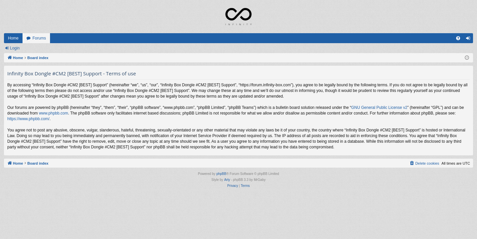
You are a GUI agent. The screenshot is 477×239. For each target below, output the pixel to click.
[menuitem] (458, 38)
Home (13, 38)
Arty (227, 180)
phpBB (221, 174)
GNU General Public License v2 (379, 107)
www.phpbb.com (53, 113)
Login (15, 48)
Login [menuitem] (469, 39)
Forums (39, 38)
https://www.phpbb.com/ (28, 119)
